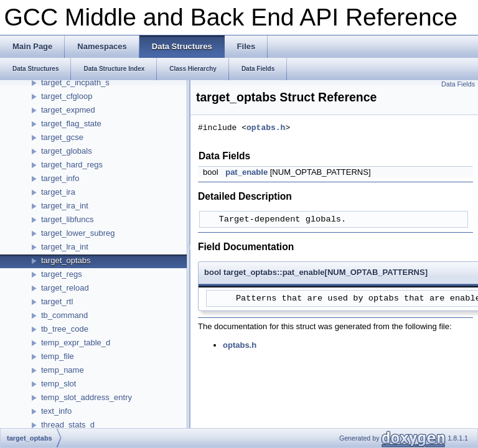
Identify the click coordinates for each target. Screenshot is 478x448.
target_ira (58, 192)
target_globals (66, 151)
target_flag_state (71, 123)
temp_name (62, 370)
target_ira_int (64, 205)
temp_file (57, 356)
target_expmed (68, 109)
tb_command (64, 315)
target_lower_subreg (78, 233)
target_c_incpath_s (75, 82)
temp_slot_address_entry (86, 397)
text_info (56, 411)
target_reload (65, 287)
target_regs (61, 274)
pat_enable (246, 172)
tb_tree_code (64, 329)
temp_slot (58, 383)
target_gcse (62, 137)
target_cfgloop (66, 96)
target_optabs (66, 260)
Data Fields (458, 84)
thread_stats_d (68, 424)
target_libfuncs (67, 219)
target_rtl (57, 301)
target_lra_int (64, 246)
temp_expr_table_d (75, 342)
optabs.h (265, 128)
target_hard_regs (72, 164)
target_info (60, 178)
